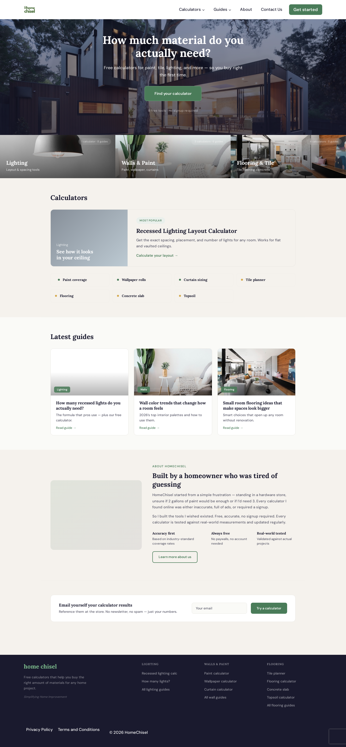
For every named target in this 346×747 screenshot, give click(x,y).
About (246, 9)
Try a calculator (269, 608)
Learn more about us (175, 557)
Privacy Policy (39, 729)
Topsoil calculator (281, 697)
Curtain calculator (218, 689)
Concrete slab (278, 689)
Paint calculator (216, 673)
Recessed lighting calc (159, 673)
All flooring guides (281, 705)
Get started (305, 9)
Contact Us (271, 9)
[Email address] (219, 608)
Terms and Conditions (79, 729)
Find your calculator (173, 93)
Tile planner (276, 673)
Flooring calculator (281, 681)
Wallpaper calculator (220, 681)
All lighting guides (156, 689)
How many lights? (156, 681)
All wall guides (215, 697)
